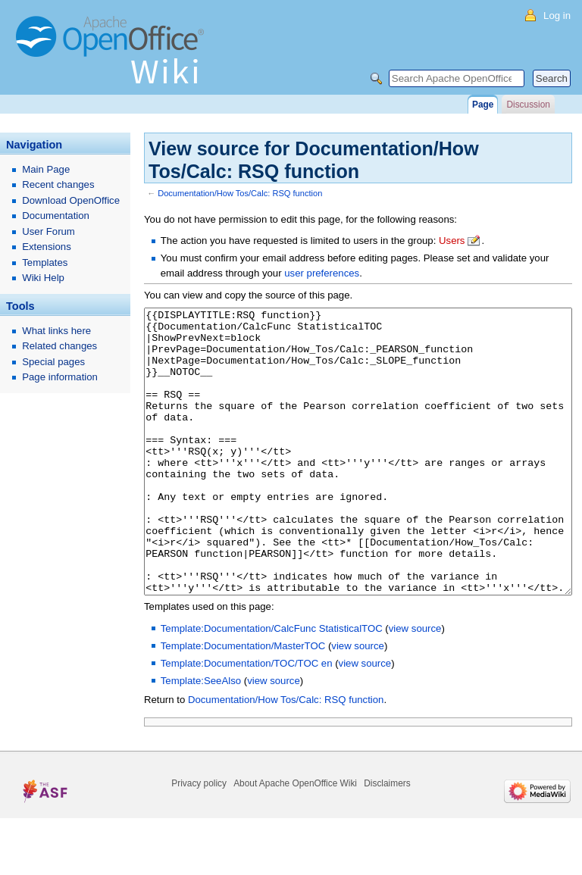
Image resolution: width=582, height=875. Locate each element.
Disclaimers (387, 840)
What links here (56, 330)
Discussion (527, 104)
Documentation (55, 215)
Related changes (59, 346)
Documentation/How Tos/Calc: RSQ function (240, 193)
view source (415, 685)
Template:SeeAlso (201, 737)
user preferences (321, 273)
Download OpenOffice (71, 200)
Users (452, 240)
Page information (60, 377)
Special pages (53, 361)
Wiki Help (43, 277)
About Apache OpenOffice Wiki (295, 840)
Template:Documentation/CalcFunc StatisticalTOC (272, 685)
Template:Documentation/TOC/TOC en (247, 720)
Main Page (46, 169)
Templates (44, 262)
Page (482, 104)
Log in (557, 15)
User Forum (48, 231)
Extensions (46, 246)
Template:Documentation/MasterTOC (243, 702)
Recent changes (58, 184)
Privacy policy (199, 840)
